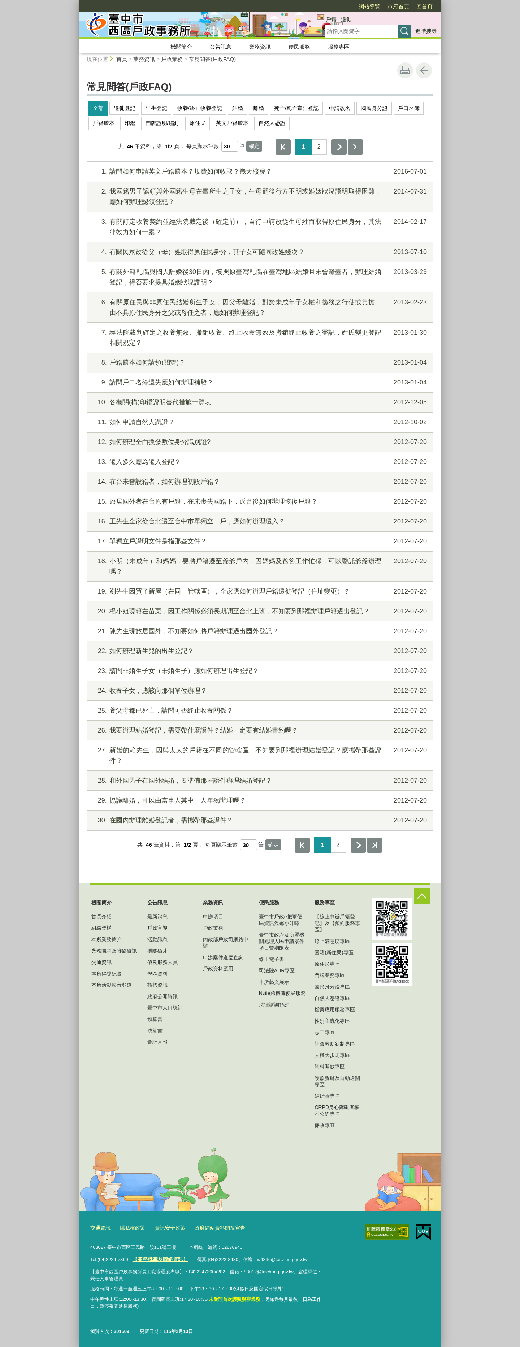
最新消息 (157, 917)
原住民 (198, 123)
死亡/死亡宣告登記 (296, 108)
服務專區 (339, 47)
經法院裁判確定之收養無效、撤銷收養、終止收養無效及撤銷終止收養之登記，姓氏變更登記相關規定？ (259, 337)
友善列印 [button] (405, 70)
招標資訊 (157, 985)
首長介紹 (101, 917)
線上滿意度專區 (332, 941)
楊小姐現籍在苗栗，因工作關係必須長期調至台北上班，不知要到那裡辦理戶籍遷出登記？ (259, 611)
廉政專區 (325, 1125)
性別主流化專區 (332, 1021)
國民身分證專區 (332, 987)
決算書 (154, 1031)
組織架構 (101, 928)
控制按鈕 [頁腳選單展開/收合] (422, 896)
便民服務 (299, 47)
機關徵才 (157, 951)
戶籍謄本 (103, 123)
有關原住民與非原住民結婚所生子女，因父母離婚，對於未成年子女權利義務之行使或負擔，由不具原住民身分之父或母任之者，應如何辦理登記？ (259, 306)
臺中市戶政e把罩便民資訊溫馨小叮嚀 (280, 920)
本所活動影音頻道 (111, 985)
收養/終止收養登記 (199, 108)
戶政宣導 (157, 928)
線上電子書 (271, 959)
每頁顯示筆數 (202, 146)
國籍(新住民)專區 (334, 952)
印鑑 (130, 123)
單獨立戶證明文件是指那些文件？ (259, 541)
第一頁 (283, 147)
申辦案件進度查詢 (223, 957)
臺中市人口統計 (165, 1008)
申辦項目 (213, 917)
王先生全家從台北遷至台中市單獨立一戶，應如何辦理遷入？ (259, 521)
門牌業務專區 (330, 975)
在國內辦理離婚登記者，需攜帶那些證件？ (259, 820)
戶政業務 (172, 59)
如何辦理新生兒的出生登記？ (259, 651)
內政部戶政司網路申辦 (225, 943)
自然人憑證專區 (332, 998)
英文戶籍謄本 (232, 123)
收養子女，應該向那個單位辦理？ (259, 691)
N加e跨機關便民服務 (282, 993)
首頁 (121, 59)
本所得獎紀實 (106, 974)
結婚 (237, 108)
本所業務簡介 (106, 939)
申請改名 (340, 108)
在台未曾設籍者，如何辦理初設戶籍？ (259, 482)
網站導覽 (369, 6)
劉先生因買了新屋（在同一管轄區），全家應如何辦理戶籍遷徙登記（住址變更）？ (259, 591)
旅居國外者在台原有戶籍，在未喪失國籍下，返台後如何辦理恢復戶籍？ (259, 501)
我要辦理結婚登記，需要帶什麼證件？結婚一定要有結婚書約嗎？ (259, 730)
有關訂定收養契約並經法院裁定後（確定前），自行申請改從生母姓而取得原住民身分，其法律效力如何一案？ (259, 226)
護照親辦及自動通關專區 (337, 1081)
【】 (158, 1258)
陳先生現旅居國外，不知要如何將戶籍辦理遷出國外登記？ (259, 631)
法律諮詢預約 (274, 1005)
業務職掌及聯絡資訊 (114, 951)
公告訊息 (220, 47)
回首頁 (424, 6)
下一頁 (339, 147)
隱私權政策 (130, 1227)
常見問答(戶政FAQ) (212, 59)
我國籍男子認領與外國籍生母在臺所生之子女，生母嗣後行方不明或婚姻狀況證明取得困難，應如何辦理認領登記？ (259, 195)
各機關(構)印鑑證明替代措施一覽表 (259, 402)
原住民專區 (327, 964)
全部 (98, 108)
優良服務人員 (162, 962)
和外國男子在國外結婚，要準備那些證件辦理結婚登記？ (259, 780)
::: (76, 3)
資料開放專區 (330, 1066)
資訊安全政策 (166, 1227)
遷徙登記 (124, 108)
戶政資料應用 (218, 969)
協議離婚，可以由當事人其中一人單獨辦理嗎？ (259, 800)
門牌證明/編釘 (162, 123)
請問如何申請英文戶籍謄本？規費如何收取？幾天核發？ (259, 171)
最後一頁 (355, 147)
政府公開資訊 (162, 996)
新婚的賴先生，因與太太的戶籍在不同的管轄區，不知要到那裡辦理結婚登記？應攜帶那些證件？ (259, 754)
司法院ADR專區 (277, 970)
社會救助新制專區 (335, 1044)
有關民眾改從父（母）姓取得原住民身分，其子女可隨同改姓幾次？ (259, 252)
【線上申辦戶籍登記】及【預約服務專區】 (337, 923)
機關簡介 (181, 47)
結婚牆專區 (327, 1096)
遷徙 (346, 19)
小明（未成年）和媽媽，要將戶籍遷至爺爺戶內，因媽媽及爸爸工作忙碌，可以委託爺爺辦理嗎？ (259, 565)
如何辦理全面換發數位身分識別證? (259, 442)
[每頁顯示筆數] (229, 146)
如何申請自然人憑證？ (259, 422)
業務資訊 (260, 47)
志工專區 (325, 1032)
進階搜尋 (426, 31)
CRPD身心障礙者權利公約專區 (337, 1110)
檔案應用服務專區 (335, 1009)
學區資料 (157, 974)
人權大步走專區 (332, 1055)
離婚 (258, 108)
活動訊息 (157, 939)
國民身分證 (374, 108)
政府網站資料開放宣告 (212, 1227)
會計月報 (157, 1042)
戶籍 (331, 19)
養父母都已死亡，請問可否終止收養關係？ (259, 710)
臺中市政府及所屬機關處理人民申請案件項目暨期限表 (281, 941)
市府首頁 (398, 6)
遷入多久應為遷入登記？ (259, 462)
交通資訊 (101, 962)
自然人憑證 (272, 123)
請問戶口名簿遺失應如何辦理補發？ (259, 382)
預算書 (154, 1019)
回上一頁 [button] (424, 70)
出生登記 (156, 108)
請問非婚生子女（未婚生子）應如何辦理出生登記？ (259, 671)
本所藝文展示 (274, 982)
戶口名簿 (409, 108)
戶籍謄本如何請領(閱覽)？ (259, 362)
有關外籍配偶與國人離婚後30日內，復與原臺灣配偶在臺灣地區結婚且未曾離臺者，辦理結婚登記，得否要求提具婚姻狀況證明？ (259, 276)
